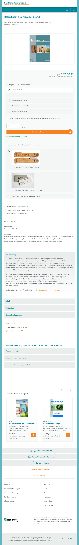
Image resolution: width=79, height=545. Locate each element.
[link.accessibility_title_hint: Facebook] (7, 331)
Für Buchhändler (10, 497)
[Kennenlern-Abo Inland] (39, 100)
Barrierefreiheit (49, 505)
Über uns (47, 485)
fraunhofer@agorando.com (39, 469)
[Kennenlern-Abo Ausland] (39, 106)
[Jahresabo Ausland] (39, 95)
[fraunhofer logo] (11, 520)
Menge (23, 127)
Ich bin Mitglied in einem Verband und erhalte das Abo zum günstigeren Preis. (35, 118)
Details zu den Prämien (33, 145)
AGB (45, 489)
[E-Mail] (22, 331)
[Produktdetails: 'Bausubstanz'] (40, 49)
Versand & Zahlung (11, 493)
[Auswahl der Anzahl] (13, 126)
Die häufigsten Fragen (12, 489)
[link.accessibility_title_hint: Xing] (12, 331)
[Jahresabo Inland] (39, 90)
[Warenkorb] (73, 4)
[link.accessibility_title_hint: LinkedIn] (17, 331)
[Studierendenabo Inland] (39, 111)
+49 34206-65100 (39, 475)
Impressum (47, 497)
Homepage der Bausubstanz (49, 290)
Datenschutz (48, 501)
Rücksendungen (9, 501)
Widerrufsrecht (49, 493)
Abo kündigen (9, 324)
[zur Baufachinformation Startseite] (39, 3)
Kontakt (7, 485)
